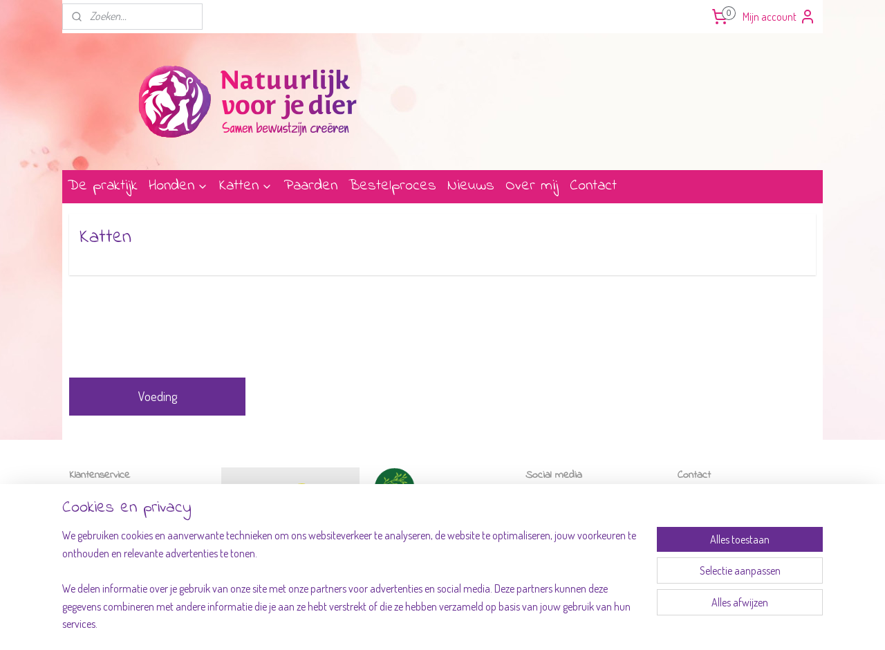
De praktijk (103, 186)
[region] (351, 588)
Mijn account (779, 16)
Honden (178, 186)
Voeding (157, 396)
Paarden (310, 186)
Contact (593, 186)
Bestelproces (392, 186)
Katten (245, 186)
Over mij (532, 186)
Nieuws (470, 186)
